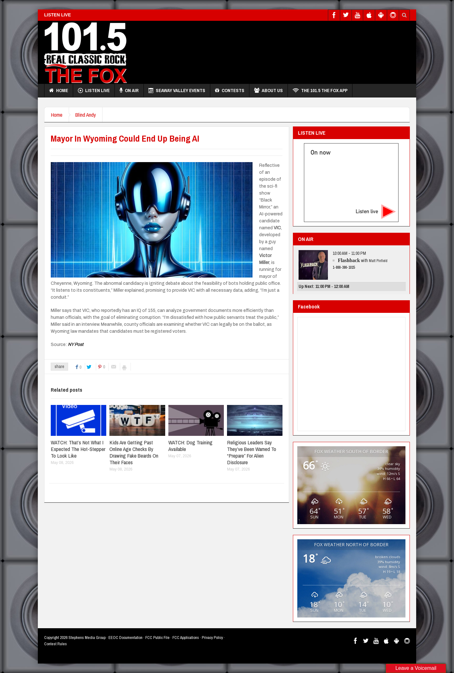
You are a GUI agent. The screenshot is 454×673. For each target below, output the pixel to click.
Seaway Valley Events (176, 90)
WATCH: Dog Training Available (190, 446)
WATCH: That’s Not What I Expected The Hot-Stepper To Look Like (78, 449)
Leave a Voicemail (415, 668)
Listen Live (94, 90)
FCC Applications (185, 637)
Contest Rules (55, 644)
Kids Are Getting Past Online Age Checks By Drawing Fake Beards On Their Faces (133, 452)
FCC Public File (157, 637)
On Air (129, 90)
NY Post (75, 344)
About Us (268, 90)
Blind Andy (85, 114)
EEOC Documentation (125, 637)
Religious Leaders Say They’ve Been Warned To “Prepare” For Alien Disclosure (251, 452)
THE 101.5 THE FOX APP (320, 90)
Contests (229, 90)
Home (58, 90)
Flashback (349, 260)
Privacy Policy (212, 637)
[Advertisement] (295, 51)
